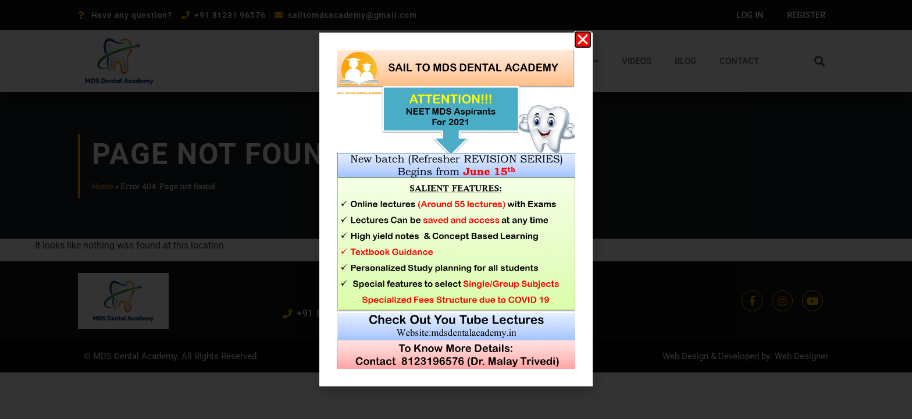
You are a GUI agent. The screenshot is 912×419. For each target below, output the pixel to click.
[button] (583, 40)
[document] (456, 209)
